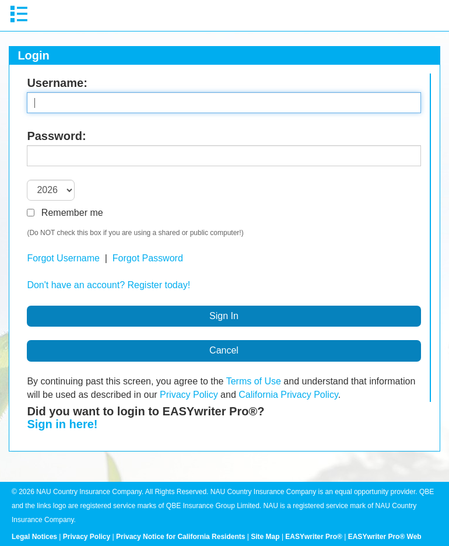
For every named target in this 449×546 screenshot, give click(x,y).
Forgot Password (148, 258)
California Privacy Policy (288, 395)
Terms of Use (253, 381)
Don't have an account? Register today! (108, 285)
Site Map (265, 537)
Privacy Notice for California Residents (180, 537)
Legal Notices (34, 537)
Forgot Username (63, 258)
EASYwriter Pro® (313, 537)
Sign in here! (62, 424)
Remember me (65, 213)
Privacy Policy (189, 395)
